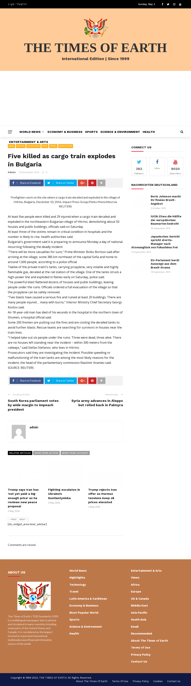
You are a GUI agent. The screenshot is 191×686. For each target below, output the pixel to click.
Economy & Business (65, 132)
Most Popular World (83, 612)
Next (23, 520)
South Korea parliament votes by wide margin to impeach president (33, 405)
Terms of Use (140, 647)
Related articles (20, 453)
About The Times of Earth (149, 640)
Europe (136, 591)
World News (30, 132)
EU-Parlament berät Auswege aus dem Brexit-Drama (165, 264)
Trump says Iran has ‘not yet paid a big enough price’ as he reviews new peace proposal (23, 498)
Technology (77, 584)
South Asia (138, 619)
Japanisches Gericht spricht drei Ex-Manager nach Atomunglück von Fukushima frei (155, 242)
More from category (75, 453)
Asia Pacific (139, 612)
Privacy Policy (141, 654)
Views (135, 577)
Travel (73, 591)
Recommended (141, 633)
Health (149, 132)
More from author (46, 453)
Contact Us (139, 661)
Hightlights (77, 577)
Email (135, 626)
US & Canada (140, 598)
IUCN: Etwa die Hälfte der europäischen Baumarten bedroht (166, 220)
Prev (13, 520)
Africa (135, 584)
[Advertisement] (95, 99)
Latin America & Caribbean (88, 598)
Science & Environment (120, 132)
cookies (158, 681)
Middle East (139, 605)
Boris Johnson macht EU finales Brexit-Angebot (166, 200)
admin (12, 172)
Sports (91, 132)
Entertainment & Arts (28, 142)
